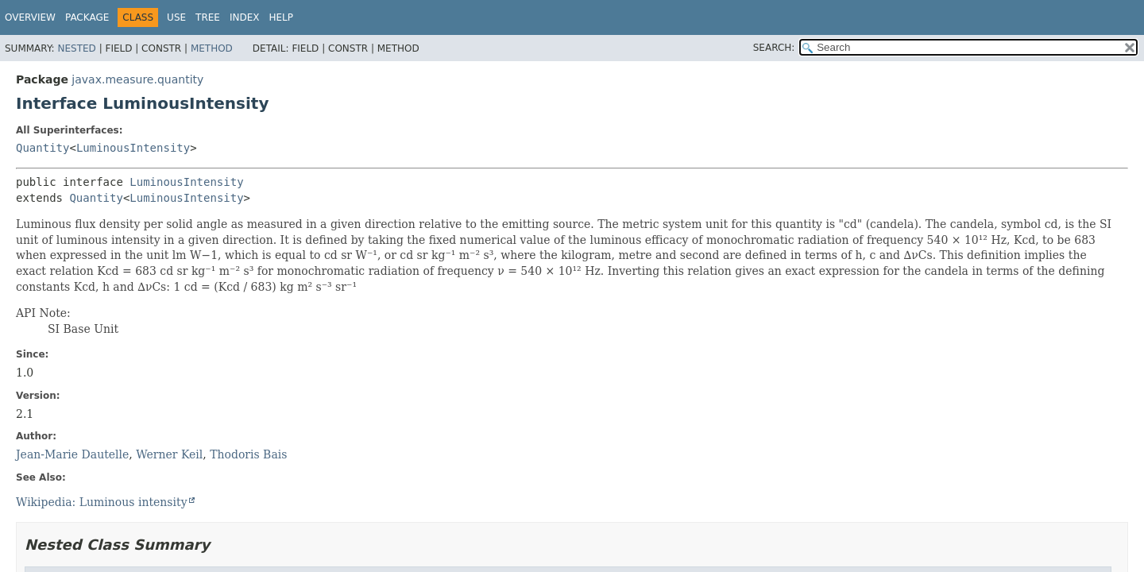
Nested (76, 48)
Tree (207, 17)
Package (87, 17)
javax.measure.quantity (137, 79)
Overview (30, 17)
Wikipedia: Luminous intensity (101, 502)
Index (245, 17)
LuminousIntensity (133, 147)
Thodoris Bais (248, 454)
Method (212, 48)
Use (176, 17)
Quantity (42, 147)
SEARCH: (774, 47)
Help (281, 17)
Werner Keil (169, 454)
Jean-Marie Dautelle (72, 454)
